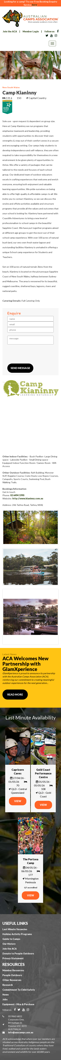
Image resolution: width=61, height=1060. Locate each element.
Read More (15, 694)
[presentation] (32, 354)
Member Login (31, 31)
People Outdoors (12, 975)
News (5, 994)
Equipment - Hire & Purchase (18, 1004)
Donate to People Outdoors (18, 953)
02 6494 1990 (17, 495)
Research (7, 985)
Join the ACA (10, 31)
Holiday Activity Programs (17, 934)
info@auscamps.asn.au (20, 1032)
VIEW (17, 801)
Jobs (4, 999)
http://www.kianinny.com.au (27, 498)
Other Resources (11, 980)
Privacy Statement (13, 958)
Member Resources (13, 970)
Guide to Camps (11, 939)
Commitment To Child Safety (18, 989)
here (34, 4)
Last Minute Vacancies (14, 929)
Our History (9, 943)
